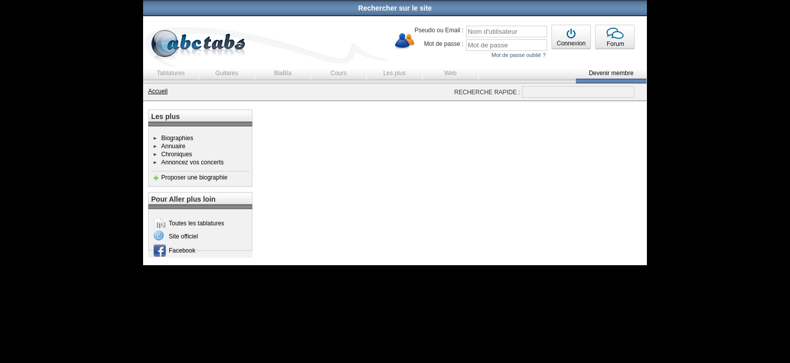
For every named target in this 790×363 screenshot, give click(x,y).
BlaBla (283, 73)
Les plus (394, 73)
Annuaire (173, 146)
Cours (339, 73)
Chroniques (176, 154)
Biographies (177, 138)
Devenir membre (611, 73)
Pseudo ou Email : (439, 30)
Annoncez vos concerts (192, 162)
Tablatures (170, 73)
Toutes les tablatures (196, 223)
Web (450, 73)
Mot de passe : (444, 43)
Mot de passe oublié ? (518, 55)
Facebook (182, 250)
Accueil (158, 91)
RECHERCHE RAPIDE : (487, 92)
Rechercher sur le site (395, 8)
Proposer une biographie (194, 177)
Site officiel (183, 236)
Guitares (226, 73)
